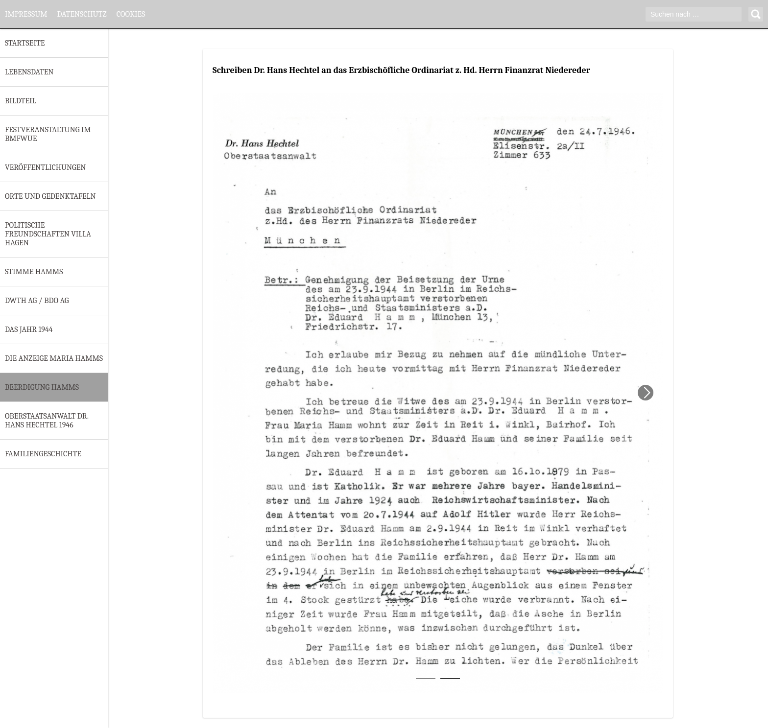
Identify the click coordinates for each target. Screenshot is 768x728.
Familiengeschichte (43, 453)
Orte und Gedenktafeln (50, 196)
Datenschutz (81, 14)
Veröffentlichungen (45, 167)
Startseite (25, 43)
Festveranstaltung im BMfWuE (48, 134)
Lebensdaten (29, 72)
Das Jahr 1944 (29, 329)
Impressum (26, 14)
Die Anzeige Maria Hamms (54, 358)
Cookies (131, 14)
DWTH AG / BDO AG (37, 300)
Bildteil (20, 100)
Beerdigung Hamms (42, 387)
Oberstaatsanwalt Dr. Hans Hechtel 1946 (47, 420)
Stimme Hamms (34, 271)
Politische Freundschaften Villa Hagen (48, 234)
